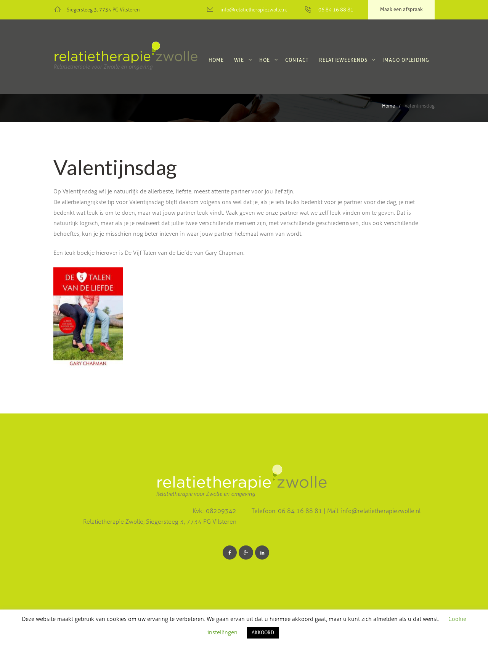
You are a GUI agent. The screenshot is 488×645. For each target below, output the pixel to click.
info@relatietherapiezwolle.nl (253, 10)
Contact (297, 60)
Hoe (264, 60)
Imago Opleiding (405, 60)
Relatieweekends (343, 60)
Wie (239, 60)
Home (216, 60)
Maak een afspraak (401, 9)
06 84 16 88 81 (335, 10)
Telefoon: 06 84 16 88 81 (288, 511)
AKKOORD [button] (263, 632)
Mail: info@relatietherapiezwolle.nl (374, 511)
